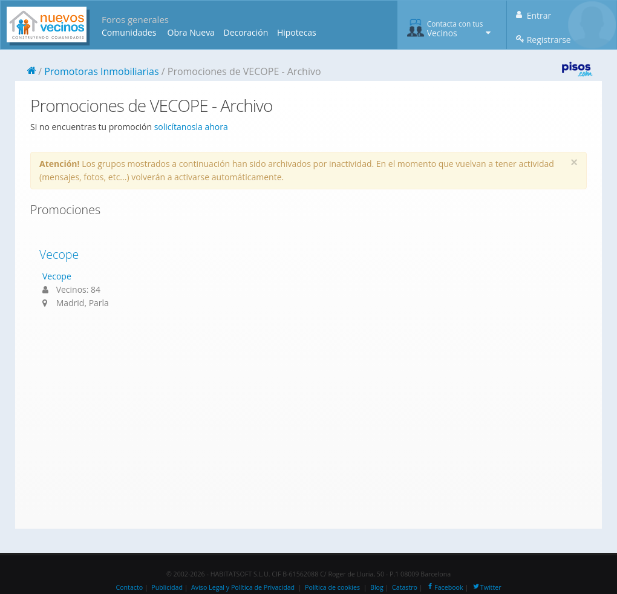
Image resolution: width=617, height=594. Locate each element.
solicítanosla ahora (191, 126)
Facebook (444, 587)
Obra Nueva (191, 32)
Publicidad (167, 587)
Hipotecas (296, 32)
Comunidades (129, 32)
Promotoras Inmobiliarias (101, 71)
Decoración (245, 32)
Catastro (404, 587)
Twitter (486, 587)
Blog (377, 587)
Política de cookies (332, 587)
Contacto (129, 587)
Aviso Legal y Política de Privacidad (243, 587)
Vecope (59, 254)
